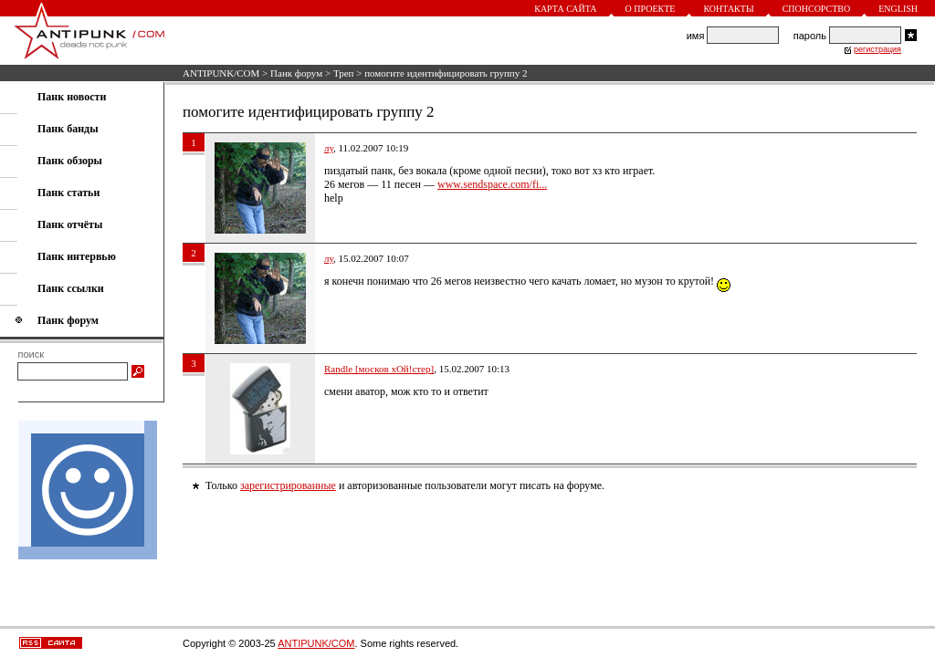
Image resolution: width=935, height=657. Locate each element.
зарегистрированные (288, 485)
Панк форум (296, 73)
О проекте (650, 9)
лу (328, 147)
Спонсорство (817, 9)
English (898, 9)
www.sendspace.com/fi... (492, 184)
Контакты (728, 9)
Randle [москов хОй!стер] (379, 368)
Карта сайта (565, 9)
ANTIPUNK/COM (221, 73)
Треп (343, 73)
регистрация (877, 49)
